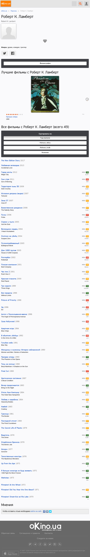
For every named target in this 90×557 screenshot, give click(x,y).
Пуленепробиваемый (10, 243)
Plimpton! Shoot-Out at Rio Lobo (14, 497)
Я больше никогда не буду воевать (16, 471)
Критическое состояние (11, 378)
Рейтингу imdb (45, 148)
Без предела (6, 293)
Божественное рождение (11, 208)
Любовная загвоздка (10, 166)
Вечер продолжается (10, 385)
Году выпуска (45, 138)
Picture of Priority (8, 300)
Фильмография (45, 63)
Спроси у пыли (7, 222)
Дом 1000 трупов (8, 250)
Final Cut (5, 371)
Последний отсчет (9, 421)
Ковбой (4, 407)
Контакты (48, 533)
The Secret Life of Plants (11, 428)
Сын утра (5, 179)
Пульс (3, 215)
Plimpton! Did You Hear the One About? (17, 490)
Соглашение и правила (29, 533)
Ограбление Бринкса (10, 442)
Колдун (4, 449)
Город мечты (6, 172)
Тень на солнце (8, 364)
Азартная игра (7, 329)
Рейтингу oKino (45, 143)
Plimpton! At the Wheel (11, 485)
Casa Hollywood (7, 322)
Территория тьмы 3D (10, 187)
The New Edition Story (10, 161)
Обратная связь (8, 533)
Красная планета (8, 279)
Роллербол (5, 258)
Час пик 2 (5, 272)
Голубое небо (7, 343)
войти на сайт (36, 511)
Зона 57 (4, 201)
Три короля (6, 286)
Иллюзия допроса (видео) (12, 194)
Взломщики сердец (9, 229)
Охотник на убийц (9, 236)
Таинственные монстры (11, 457)
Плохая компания (9, 265)
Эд (2, 307)
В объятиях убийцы (9, 336)
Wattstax (5, 478)
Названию (45, 152)
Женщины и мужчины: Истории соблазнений (20, 350)
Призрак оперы (11, 117)
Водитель (5, 435)
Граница (5, 414)
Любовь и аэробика (9, 400)
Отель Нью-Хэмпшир (10, 393)
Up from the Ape (8, 464)
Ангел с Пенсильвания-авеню (14, 314)
